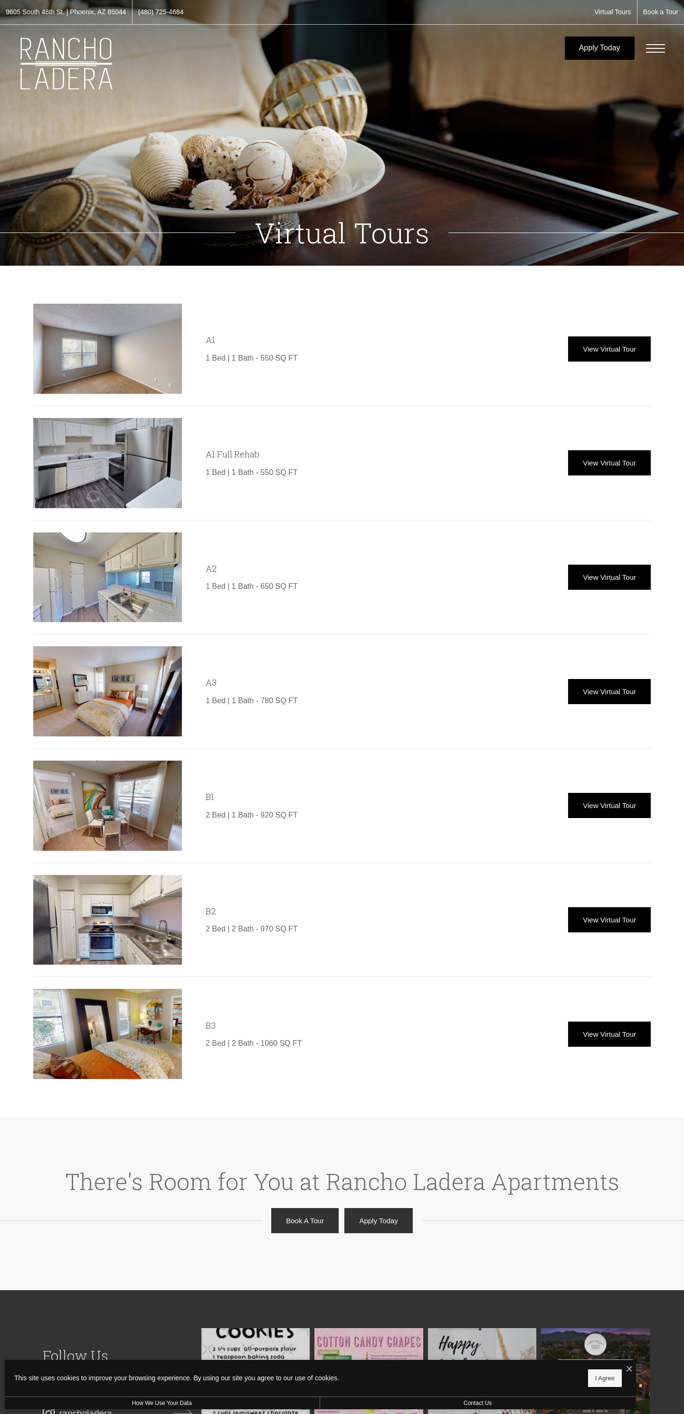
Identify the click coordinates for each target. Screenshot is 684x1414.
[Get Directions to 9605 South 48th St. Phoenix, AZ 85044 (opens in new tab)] (66, 12)
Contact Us (253, 1403)
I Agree (306, 1376)
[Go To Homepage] (66, 64)
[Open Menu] (655, 48)
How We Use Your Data (87, 1403)
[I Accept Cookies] (330, 1367)
